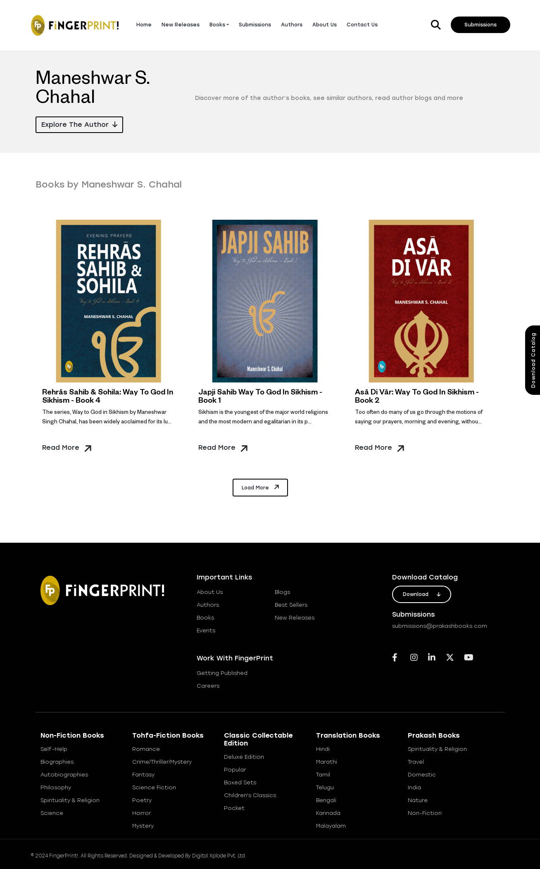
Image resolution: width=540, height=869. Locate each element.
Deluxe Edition (244, 757)
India (414, 787)
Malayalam (331, 826)
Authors (291, 25)
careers (208, 686)
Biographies (57, 762)
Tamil (323, 775)
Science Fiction (154, 787)
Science (51, 813)
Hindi (323, 749)
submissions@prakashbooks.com (439, 626)
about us (210, 592)
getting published (222, 673)
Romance (146, 749)
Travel (416, 762)
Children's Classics (250, 795)
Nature (418, 800)
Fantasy (143, 775)
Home (144, 25)
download (421, 594)
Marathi (326, 762)
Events (206, 630)
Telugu (325, 787)
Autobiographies (64, 775)
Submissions (255, 25)
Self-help (53, 749)
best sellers (291, 605)
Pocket (234, 808)
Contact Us (362, 25)
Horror (141, 813)
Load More (261, 487)
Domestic (422, 775)
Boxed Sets (240, 782)
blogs (282, 592)
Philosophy (55, 787)
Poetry (142, 800)
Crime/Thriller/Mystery (162, 762)
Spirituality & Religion (70, 800)
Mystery (143, 826)
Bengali (326, 800)
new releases (294, 618)
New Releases (181, 25)
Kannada (328, 813)
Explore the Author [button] (79, 124)
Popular (235, 770)
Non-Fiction (425, 813)
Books (217, 25)
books (205, 618)
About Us (324, 25)
